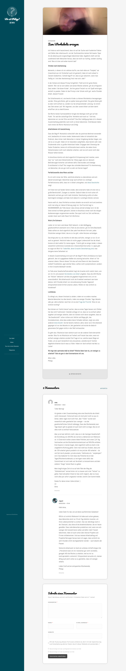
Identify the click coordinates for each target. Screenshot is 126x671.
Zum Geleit (11, 338)
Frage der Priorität (85, 302)
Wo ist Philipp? (12, 13)
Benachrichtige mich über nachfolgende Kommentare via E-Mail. (65, 648)
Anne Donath (58, 323)
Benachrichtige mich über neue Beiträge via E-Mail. (62, 651)
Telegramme (12, 350)
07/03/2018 (51, 41)
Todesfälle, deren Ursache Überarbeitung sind (78, 248)
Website (51, 632)
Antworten (103, 388)
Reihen (11, 342)
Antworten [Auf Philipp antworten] (61, 573)
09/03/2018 (64, 503)
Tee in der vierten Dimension (12, 346)
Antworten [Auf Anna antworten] (57, 490)
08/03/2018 (59, 405)
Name (50, 622)
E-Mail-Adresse (82, 622)
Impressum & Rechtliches (12, 514)
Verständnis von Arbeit (72, 274)
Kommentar (52, 602)
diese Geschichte (93, 182)
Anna (55, 403)
